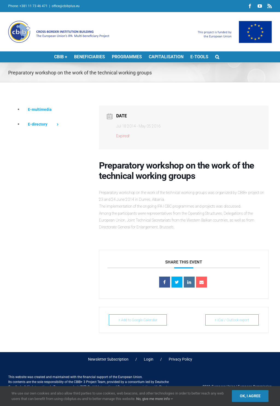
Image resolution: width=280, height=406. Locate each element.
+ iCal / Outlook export (232, 320)
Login (148, 359)
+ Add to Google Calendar (138, 320)
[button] (217, 56)
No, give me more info (154, 399)
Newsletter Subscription (108, 359)
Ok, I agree (250, 396)
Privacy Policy (180, 359)
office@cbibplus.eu (66, 6)
